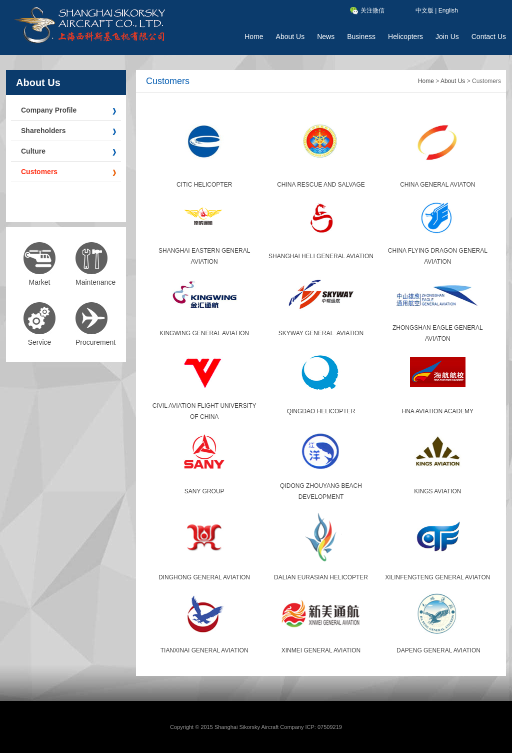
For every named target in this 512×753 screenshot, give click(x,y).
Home (253, 37)
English (448, 10)
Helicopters (405, 37)
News (325, 37)
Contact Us (489, 37)
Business (361, 37)
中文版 (425, 10)
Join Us (447, 37)
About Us (290, 37)
